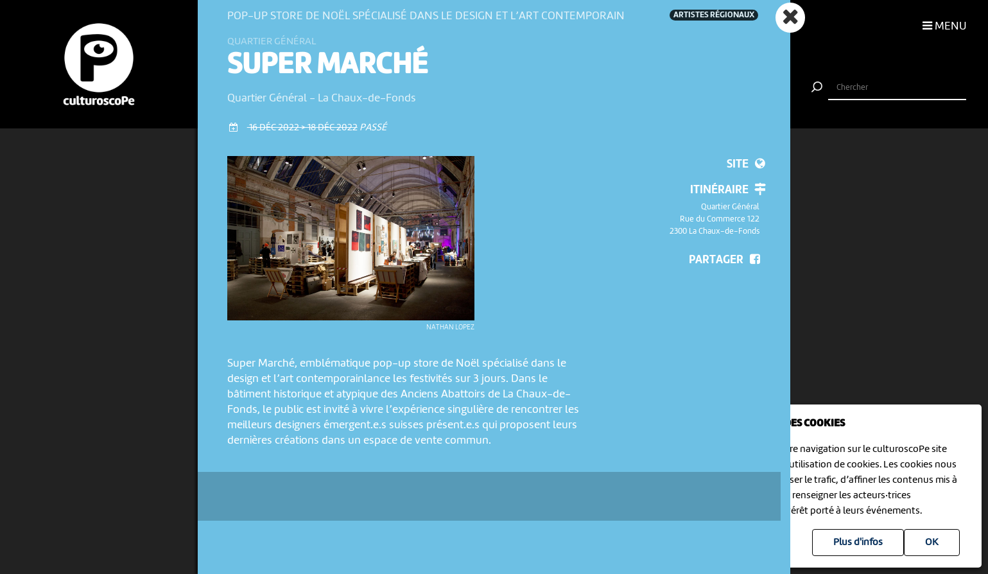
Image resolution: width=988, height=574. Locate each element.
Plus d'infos (858, 542)
